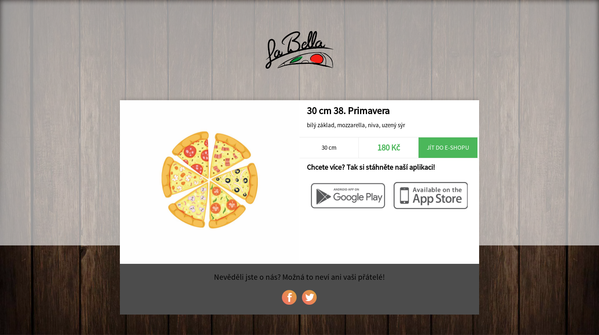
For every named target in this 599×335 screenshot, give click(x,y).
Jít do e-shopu (448, 147)
